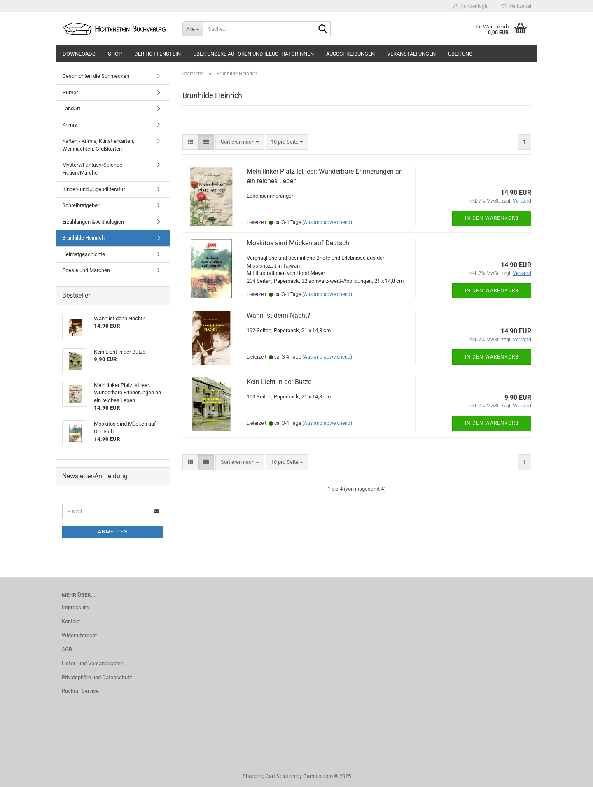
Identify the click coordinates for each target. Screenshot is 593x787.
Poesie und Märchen (86, 270)
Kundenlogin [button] (471, 6)
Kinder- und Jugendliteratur (93, 189)
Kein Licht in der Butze (279, 382)
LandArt (71, 108)
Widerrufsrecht (79, 635)
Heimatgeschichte (83, 254)
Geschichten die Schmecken (95, 76)
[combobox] (239, 142)
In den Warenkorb (491, 218)
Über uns (460, 54)
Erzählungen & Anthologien (93, 222)
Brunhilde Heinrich (83, 238)
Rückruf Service (80, 691)
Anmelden (113, 532)
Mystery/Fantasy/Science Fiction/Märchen (92, 169)
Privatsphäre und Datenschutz (97, 677)
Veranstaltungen (411, 54)
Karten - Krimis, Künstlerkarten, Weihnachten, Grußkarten (98, 145)
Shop (115, 54)
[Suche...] (192, 28)
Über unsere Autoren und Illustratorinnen (253, 54)
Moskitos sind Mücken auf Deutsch (298, 243)
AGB (67, 649)
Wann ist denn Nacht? (279, 315)
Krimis (69, 125)
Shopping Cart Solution (269, 776)
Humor (70, 92)
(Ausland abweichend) (327, 222)
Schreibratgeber (80, 205)
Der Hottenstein (157, 54)
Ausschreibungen (350, 54)
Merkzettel (516, 6)
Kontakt (71, 621)
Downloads (79, 54)
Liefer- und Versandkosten (93, 663)
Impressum (75, 607)
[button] (190, 142)
